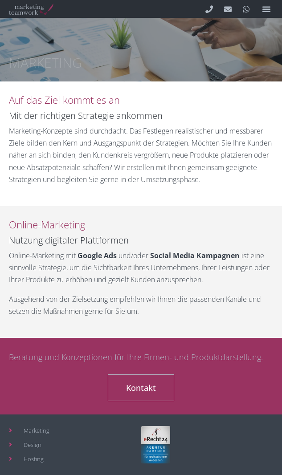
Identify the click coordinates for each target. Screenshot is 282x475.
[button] (266, 9)
